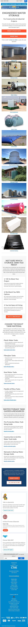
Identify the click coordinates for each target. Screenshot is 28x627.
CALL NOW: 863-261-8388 (14, 482)
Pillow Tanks (14, 146)
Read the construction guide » (10, 446)
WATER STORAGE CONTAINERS (14, 610)
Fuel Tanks (14, 216)
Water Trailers (14, 95)
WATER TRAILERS (14, 582)
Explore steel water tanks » (9, 383)
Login (17, 0)
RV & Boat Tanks (14, 233)
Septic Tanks (14, 129)
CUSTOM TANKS (14, 589)
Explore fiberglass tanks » (9, 366)
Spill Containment (14, 112)
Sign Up (21, 0)
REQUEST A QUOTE (14, 478)
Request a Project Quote (8, 510)
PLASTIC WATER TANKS (14, 607)
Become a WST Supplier (8, 549)
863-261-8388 (13, 40)
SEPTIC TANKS (14, 583)
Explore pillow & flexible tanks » (10, 400)
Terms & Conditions (14, 576)
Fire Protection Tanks (14, 165)
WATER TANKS (14, 580)
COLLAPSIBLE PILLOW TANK (14, 603)
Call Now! (5, 530)
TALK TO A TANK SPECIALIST (14, 316)
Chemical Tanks (14, 77)
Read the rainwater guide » (9, 461)
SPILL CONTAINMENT (14, 586)
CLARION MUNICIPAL (14, 604)
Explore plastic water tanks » (9, 349)
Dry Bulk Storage (14, 199)
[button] (14, 52)
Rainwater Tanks (14, 182)
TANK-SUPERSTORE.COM (14, 606)
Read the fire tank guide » (9, 431)
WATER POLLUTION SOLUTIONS (14, 609)
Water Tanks (14, 60)
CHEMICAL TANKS (14, 585)
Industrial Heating (14, 250)
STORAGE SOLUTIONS (14, 588)
